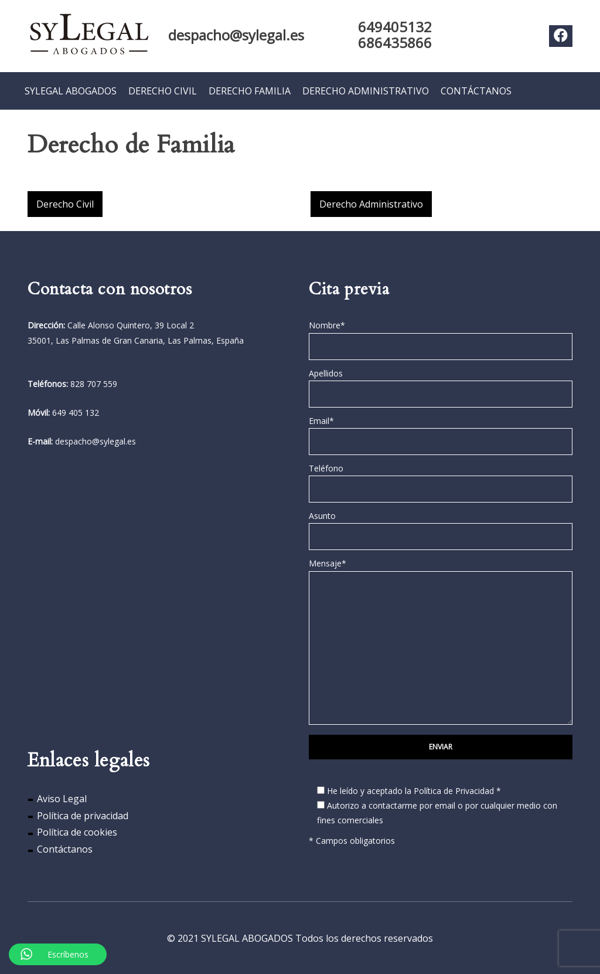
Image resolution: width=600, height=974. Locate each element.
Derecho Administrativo (371, 204)
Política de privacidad (82, 815)
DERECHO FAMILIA (250, 90)
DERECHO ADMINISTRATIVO (365, 90)
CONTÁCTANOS (476, 90)
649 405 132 (75, 412)
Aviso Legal (62, 798)
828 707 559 (93, 383)
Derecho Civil (65, 204)
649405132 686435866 (395, 34)
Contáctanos (65, 848)
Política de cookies (77, 832)
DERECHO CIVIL (162, 90)
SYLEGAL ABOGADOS (71, 90)
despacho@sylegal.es (236, 35)
